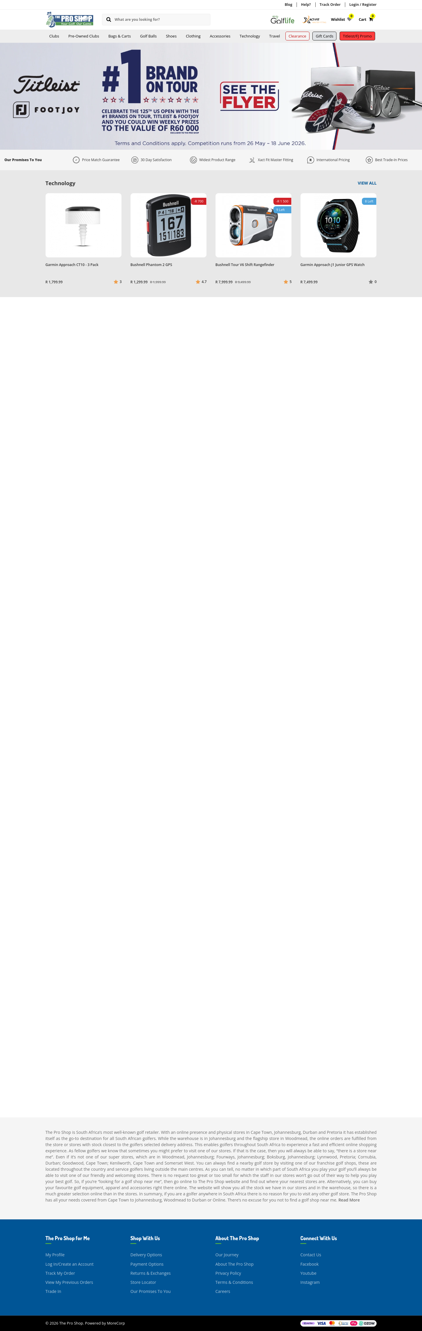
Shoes (171, 36)
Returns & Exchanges (150, 1273)
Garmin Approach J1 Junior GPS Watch (332, 264)
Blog (288, 4)
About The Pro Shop (234, 1264)
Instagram (310, 1282)
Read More (349, 1200)
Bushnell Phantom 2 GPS (151, 264)
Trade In (53, 1291)
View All (367, 183)
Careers (222, 1291)
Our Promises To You (150, 1291)
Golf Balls (148, 36)
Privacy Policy (228, 1273)
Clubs (54, 36)
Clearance (297, 36)
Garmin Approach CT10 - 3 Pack (71, 264)
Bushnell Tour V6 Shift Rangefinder (244, 264)
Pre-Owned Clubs (83, 36)
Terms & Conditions (234, 1282)
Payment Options (147, 1264)
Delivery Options (146, 1254)
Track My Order (60, 1273)
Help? (306, 4)
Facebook (309, 1264)
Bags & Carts (119, 36)
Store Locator (143, 1282)
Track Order (330, 4)
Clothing (193, 36)
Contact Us (310, 1254)
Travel (274, 36)
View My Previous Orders (69, 1282)
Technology (250, 36)
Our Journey (227, 1254)
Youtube (308, 1273)
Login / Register (363, 4)
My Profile (54, 1254)
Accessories (220, 36)
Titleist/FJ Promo (357, 36)
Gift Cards (324, 36)
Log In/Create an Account (69, 1264)
